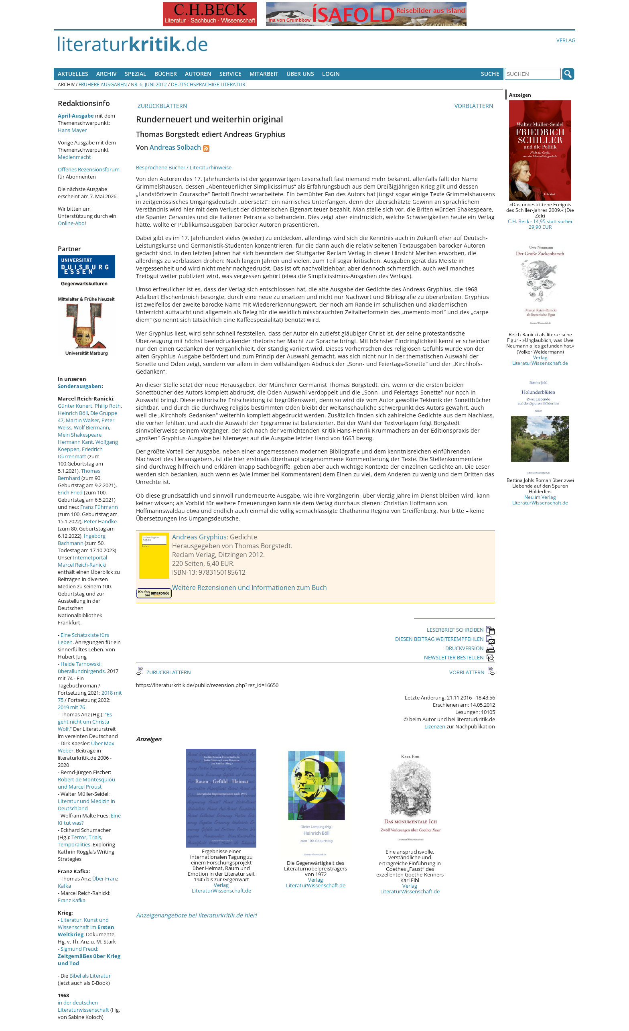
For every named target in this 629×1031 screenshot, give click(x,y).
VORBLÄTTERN (475, 106)
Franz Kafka (71, 900)
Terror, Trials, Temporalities (80, 841)
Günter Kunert (75, 405)
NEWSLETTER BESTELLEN (459, 657)
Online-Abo (71, 223)
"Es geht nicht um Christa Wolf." (85, 721)
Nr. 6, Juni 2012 (149, 84)
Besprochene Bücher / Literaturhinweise (183, 167)
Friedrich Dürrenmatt (80, 452)
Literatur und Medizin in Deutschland (86, 804)
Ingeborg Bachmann (82, 539)
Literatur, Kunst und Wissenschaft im (86, 927)
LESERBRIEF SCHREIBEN (461, 629)
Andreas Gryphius (199, 537)
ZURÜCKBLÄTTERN (161, 106)
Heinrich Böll (73, 413)
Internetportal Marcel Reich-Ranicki (82, 561)
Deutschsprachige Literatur (208, 84)
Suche (490, 73)
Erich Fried (70, 492)
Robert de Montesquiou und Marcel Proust (86, 783)
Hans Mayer (72, 130)
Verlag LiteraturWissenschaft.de (221, 887)
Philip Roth (108, 405)
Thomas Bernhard (79, 474)
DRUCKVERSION (470, 648)
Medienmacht (74, 157)
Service (230, 73)
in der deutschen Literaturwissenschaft (83, 1006)
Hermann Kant (75, 441)
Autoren (198, 73)
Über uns (300, 73)
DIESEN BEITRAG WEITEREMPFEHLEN (445, 639)
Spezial (135, 73)
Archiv (106, 73)
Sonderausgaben (79, 386)
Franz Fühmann (99, 506)
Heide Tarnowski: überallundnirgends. (82, 667)
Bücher (165, 73)
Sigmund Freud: (89, 956)
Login (331, 73)
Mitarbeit (264, 73)
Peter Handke (100, 521)
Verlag (565, 40)
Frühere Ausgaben (103, 84)
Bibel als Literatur (90, 975)
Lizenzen (434, 726)
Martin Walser (82, 420)
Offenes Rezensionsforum (89, 169)
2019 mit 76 (71, 707)
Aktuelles (73, 73)
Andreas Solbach (175, 147)
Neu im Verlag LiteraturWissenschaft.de (540, 500)
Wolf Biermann (91, 427)
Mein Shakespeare (79, 434)
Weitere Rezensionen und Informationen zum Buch (249, 587)
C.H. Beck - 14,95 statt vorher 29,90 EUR (540, 224)
